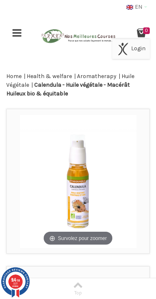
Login (131, 49)
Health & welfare (49, 76)
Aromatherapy (96, 76)
